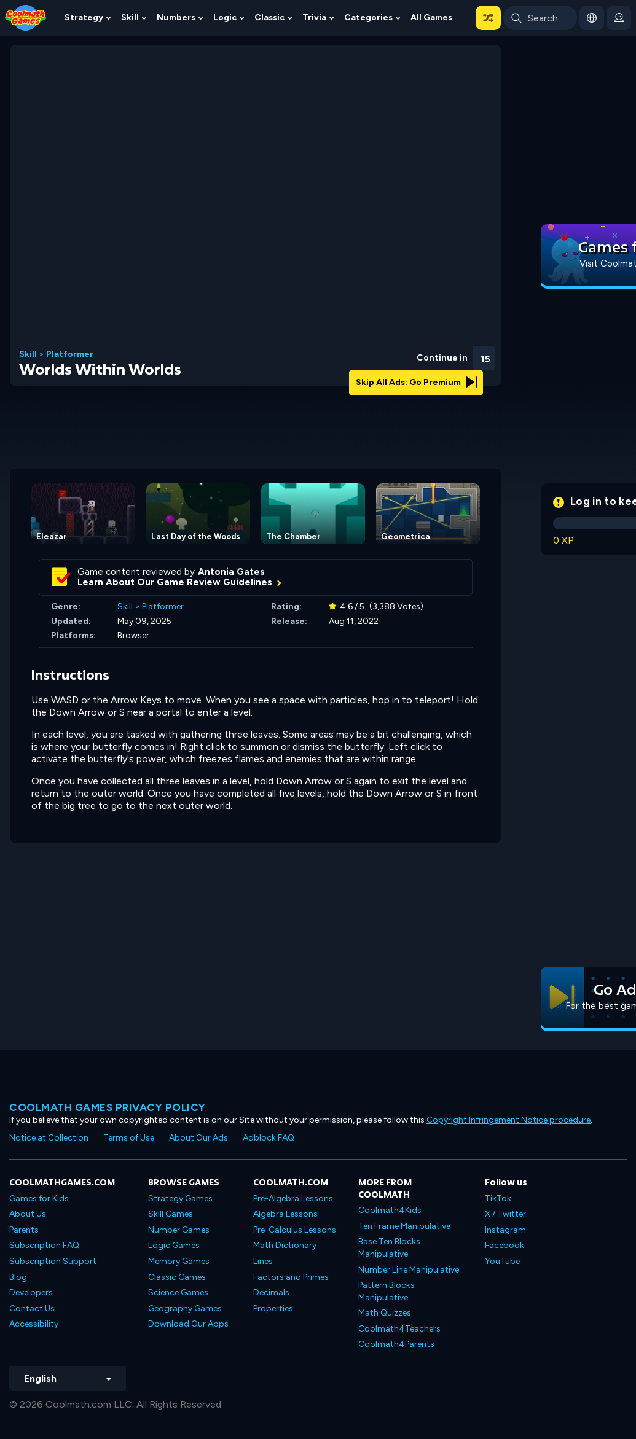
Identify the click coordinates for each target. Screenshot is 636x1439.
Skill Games (170, 1214)
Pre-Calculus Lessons (294, 1230)
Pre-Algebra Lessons (293, 1198)
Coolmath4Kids (390, 1210)
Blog (18, 1277)
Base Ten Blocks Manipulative (389, 1247)
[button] (488, 18)
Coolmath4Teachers (399, 1329)
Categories (368, 17)
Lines (263, 1261)
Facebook (504, 1245)
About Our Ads (198, 1138)
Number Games (179, 1230)
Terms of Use (128, 1138)
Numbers (176, 17)
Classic (269, 17)
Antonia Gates (231, 571)
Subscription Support (52, 1261)
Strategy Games (180, 1198)
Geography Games (185, 1308)
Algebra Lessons (285, 1214)
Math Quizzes (384, 1313)
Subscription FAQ (44, 1245)
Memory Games (179, 1261)
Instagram (505, 1230)
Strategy (84, 17)
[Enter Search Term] (540, 18)
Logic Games (174, 1245)
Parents (24, 1230)
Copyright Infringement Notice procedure (508, 1120)
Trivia (314, 17)
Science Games (178, 1292)
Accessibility (33, 1324)
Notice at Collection (48, 1138)
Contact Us (32, 1308)
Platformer (69, 354)
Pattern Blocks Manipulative (386, 1291)
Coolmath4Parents (396, 1344)
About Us (27, 1214)
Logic (225, 17)
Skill (130, 17)
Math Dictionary (284, 1245)
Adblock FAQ (268, 1138)
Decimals (271, 1292)
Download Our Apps (188, 1324)
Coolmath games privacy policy (107, 1107)
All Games (431, 17)
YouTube (502, 1261)
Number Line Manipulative (408, 1270)
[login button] (619, 18)
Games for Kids (39, 1198)
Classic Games (177, 1277)
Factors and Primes (291, 1277)
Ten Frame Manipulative (404, 1226)
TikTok (498, 1198)
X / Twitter (505, 1214)
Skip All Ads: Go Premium (416, 382)
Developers (31, 1292)
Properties (273, 1308)
